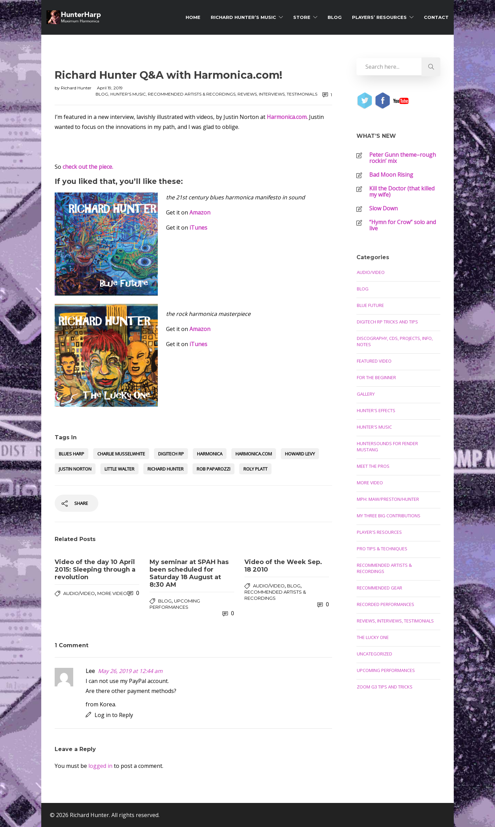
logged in (100, 766)
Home (193, 17)
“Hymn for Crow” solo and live (402, 225)
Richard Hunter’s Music (243, 17)
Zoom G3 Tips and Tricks (384, 687)
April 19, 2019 (110, 87)
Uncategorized (374, 654)
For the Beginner (376, 377)
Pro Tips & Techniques (382, 548)
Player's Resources (379, 532)
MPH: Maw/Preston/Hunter (388, 499)
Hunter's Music (128, 94)
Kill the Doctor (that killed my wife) (401, 191)
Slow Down (383, 208)
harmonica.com (253, 454)
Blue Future (370, 305)
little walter (119, 469)
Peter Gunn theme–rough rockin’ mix (402, 158)
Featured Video (374, 361)
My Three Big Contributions (388, 515)
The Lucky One (373, 637)
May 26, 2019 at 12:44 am (130, 671)
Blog (335, 17)
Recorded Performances (385, 604)
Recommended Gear (379, 588)
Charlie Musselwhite (121, 454)
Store (301, 17)
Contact (436, 17)
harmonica (209, 454)
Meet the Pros (373, 466)
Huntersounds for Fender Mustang (387, 446)
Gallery (366, 394)
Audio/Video (79, 593)
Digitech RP (171, 454)
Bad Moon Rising (391, 175)
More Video (112, 593)
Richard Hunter (76, 87)
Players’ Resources (379, 17)
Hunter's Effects (376, 410)
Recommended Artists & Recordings (191, 94)
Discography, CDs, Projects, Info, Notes (395, 341)
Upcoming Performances (386, 670)
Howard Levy (300, 454)
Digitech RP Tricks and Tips (387, 322)
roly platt (255, 469)
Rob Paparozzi (213, 469)
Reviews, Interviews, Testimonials (277, 94)
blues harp (71, 454)
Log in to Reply (114, 715)
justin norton (75, 469)
